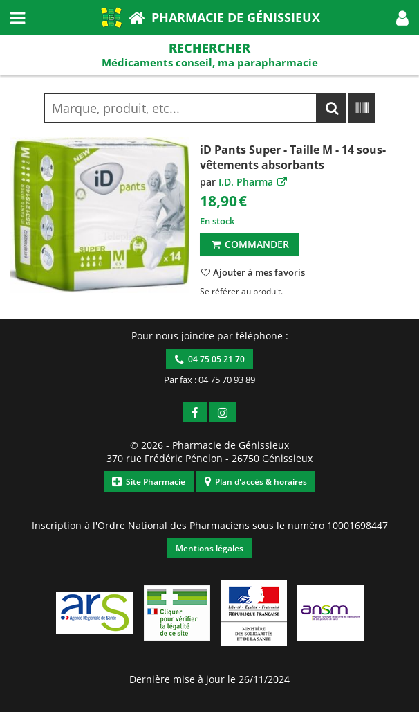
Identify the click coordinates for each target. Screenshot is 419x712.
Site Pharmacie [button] (148, 482)
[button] (402, 17)
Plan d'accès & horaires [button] (256, 482)
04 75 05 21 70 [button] (210, 359)
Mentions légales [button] (209, 548)
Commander (249, 244)
